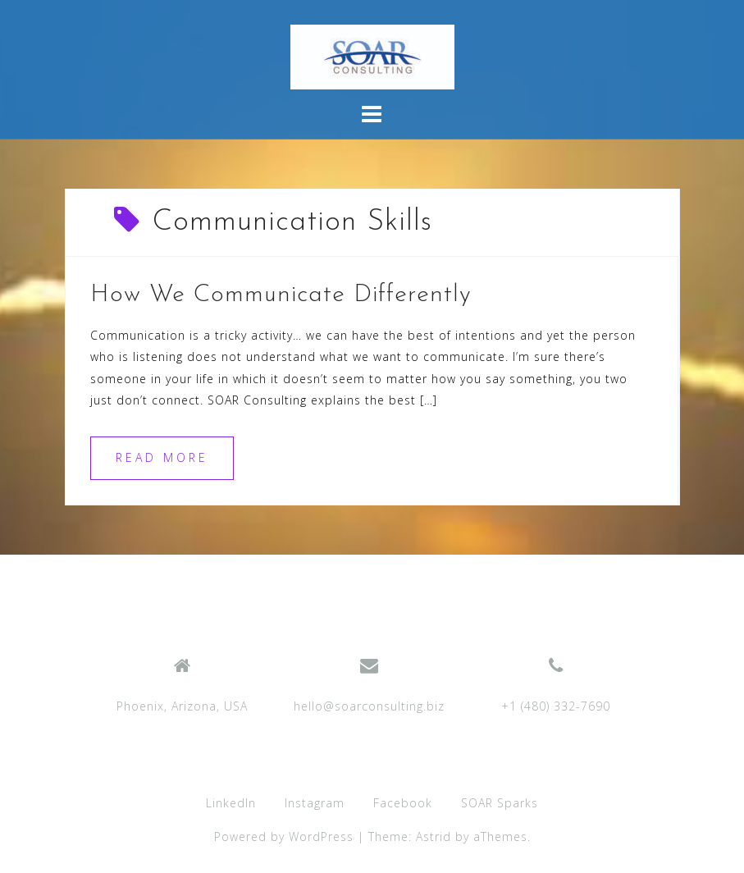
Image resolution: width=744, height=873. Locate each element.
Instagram (315, 803)
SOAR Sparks (499, 803)
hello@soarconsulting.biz (369, 706)
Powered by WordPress (284, 836)
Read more (162, 457)
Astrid (433, 836)
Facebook (402, 803)
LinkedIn (231, 803)
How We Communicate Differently (281, 295)
